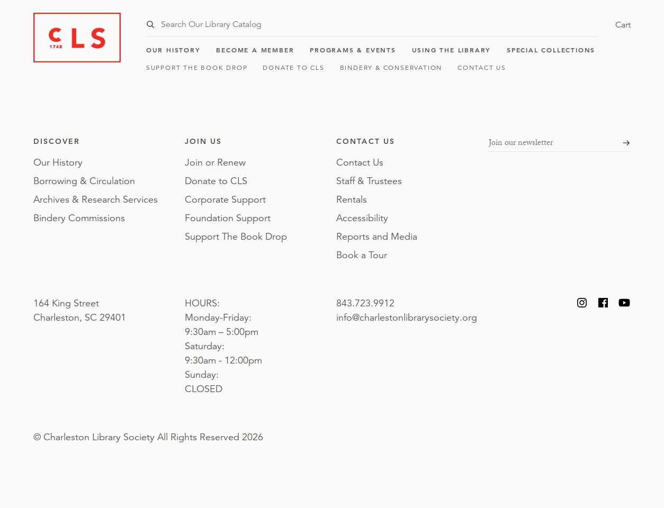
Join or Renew (215, 162)
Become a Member (255, 50)
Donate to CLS (293, 67)
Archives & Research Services (95, 199)
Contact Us (481, 67)
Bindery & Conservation (391, 67)
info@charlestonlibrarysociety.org (406, 317)
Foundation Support (228, 218)
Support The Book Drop (197, 67)
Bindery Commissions (79, 218)
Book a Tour (361, 255)
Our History (173, 50)
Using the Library (451, 50)
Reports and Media (376, 236)
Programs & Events (353, 50)
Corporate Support (225, 199)
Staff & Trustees (369, 181)
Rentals (351, 199)
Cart (623, 25)
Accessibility (362, 218)
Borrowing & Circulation (84, 181)
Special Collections (551, 50)
